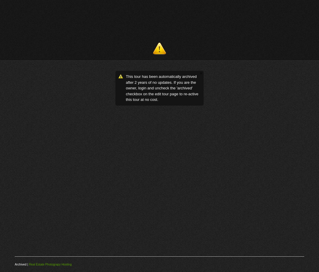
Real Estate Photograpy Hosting (50, 264)
